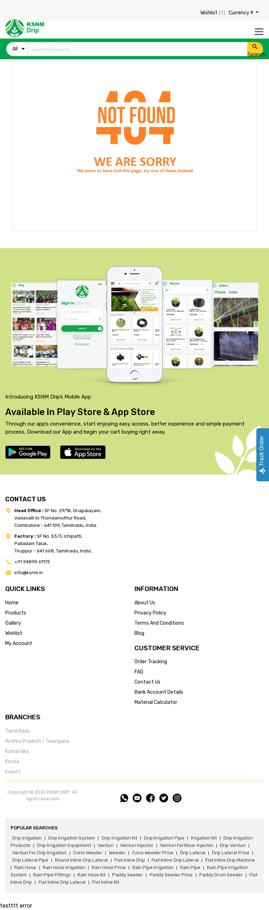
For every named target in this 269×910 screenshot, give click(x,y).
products (15, 613)
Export (13, 772)
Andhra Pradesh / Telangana (37, 741)
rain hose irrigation (64, 867)
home (12, 603)
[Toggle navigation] (259, 31)
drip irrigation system (71, 838)
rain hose (25, 867)
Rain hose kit (91, 874)
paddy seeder (127, 874)
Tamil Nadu (17, 731)
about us (144, 603)
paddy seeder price (171, 874)
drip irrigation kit (119, 838)
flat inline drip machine (230, 860)
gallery (13, 623)
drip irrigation (27, 838)
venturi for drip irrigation (39, 852)
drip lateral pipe (30, 860)
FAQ (138, 672)
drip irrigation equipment (64, 845)
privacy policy (150, 613)
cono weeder (87, 852)
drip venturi (233, 845)
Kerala (12, 762)
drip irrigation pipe (164, 838)
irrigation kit (204, 838)
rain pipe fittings (52, 874)
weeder (117, 852)
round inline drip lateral (81, 860)
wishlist (13, 633)
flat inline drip (130, 860)
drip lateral (192, 852)
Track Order (261, 455)
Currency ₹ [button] (241, 13)
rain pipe (190, 867)
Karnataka (17, 751)
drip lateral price (230, 852)
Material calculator (155, 702)
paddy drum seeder (221, 874)
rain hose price (109, 867)
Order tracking (150, 662)
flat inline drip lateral (175, 860)
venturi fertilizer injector (186, 845)
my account (18, 643)
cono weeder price (152, 852)
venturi (105, 845)
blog (139, 633)
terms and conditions (159, 623)
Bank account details (158, 692)
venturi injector (136, 845)
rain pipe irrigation (152, 867)
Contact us (147, 682)
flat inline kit (105, 882)
